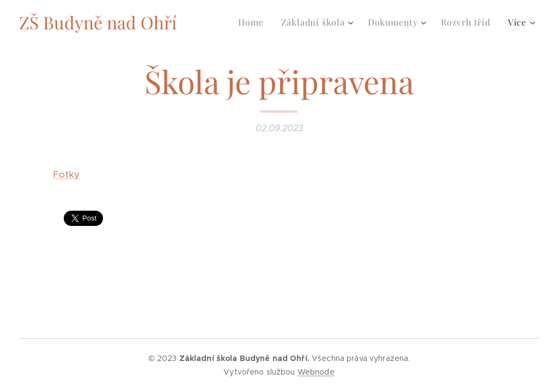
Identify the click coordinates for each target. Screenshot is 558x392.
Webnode (316, 372)
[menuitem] (253, 22)
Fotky (66, 174)
